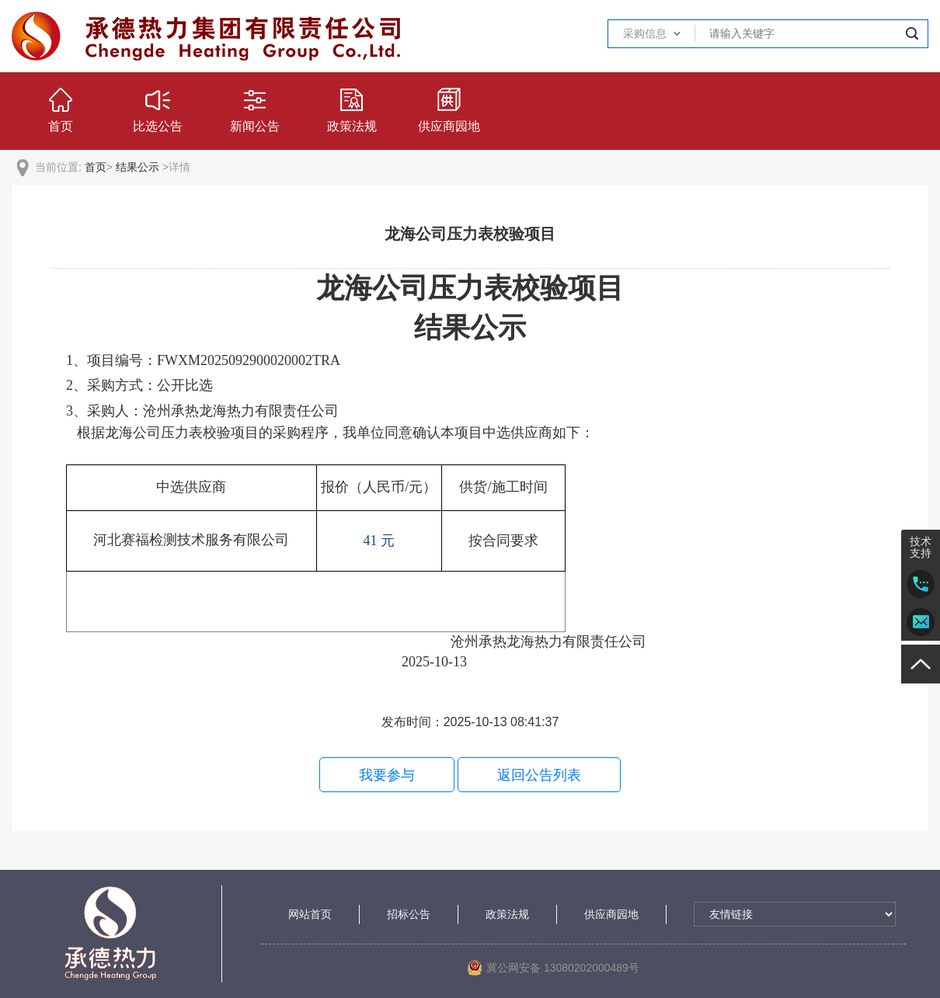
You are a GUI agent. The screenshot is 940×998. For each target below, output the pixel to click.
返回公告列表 (539, 775)
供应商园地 (611, 914)
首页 (95, 167)
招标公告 (408, 914)
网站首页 (310, 914)
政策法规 (507, 914)
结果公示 (137, 167)
